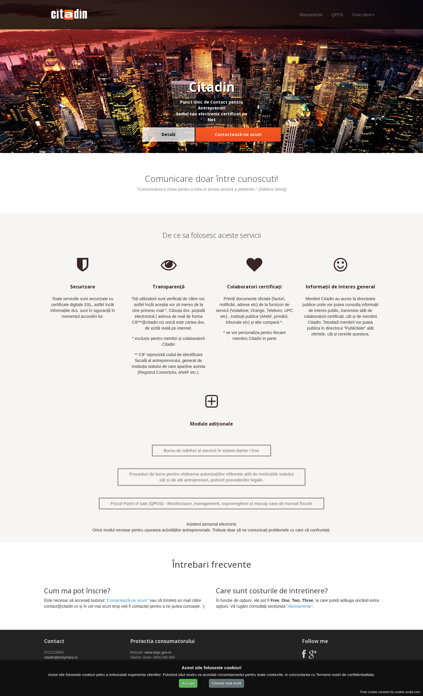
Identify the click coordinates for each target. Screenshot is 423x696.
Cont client (363, 14)
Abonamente (311, 14)
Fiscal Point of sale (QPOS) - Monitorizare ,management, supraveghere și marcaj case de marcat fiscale (211, 503)
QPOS (337, 14)
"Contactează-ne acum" (127, 600)
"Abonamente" (299, 606)
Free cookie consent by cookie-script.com (390, 692)
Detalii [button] (168, 134)
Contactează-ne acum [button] (238, 134)
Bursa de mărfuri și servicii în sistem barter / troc (211, 450)
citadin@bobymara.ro (61, 657)
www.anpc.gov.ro (158, 652)
